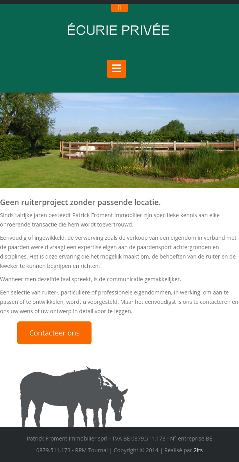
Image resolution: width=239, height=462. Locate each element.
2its (197, 450)
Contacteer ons (54, 332)
